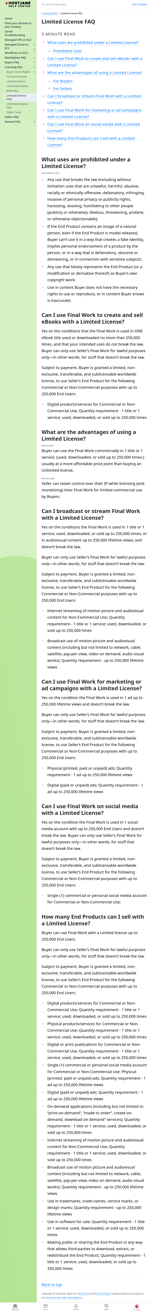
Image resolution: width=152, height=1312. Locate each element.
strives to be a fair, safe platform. (64, 1297)
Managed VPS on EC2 (18, 40)
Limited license (16, 81)
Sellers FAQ (12, 117)
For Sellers (62, 88)
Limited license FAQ (16, 97)
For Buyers (63, 81)
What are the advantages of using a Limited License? (94, 72)
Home (8, 18)
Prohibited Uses (67, 51)
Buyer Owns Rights (18, 72)
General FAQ (12, 121)
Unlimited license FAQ (17, 105)
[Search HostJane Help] (76, 4)
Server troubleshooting (15, 33)
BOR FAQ (12, 91)
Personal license (17, 76)
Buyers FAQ (12, 62)
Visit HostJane (139, 4)
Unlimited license (17, 86)
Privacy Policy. (102, 1293)
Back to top (52, 1284)
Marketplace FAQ (15, 57)
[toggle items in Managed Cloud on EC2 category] (34, 49)
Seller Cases (14, 112)
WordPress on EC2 (16, 53)
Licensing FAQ (13, 67)
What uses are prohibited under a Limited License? (93, 42)
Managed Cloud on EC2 (16, 46)
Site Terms (83, 1293)
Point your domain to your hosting (18, 24)
